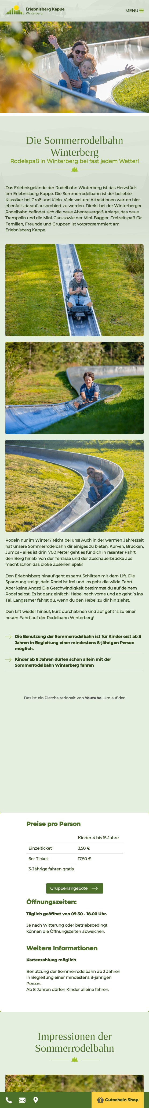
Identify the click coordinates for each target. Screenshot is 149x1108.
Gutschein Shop (117, 1100)
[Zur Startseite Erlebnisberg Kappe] (34, 13)
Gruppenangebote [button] (69, 888)
